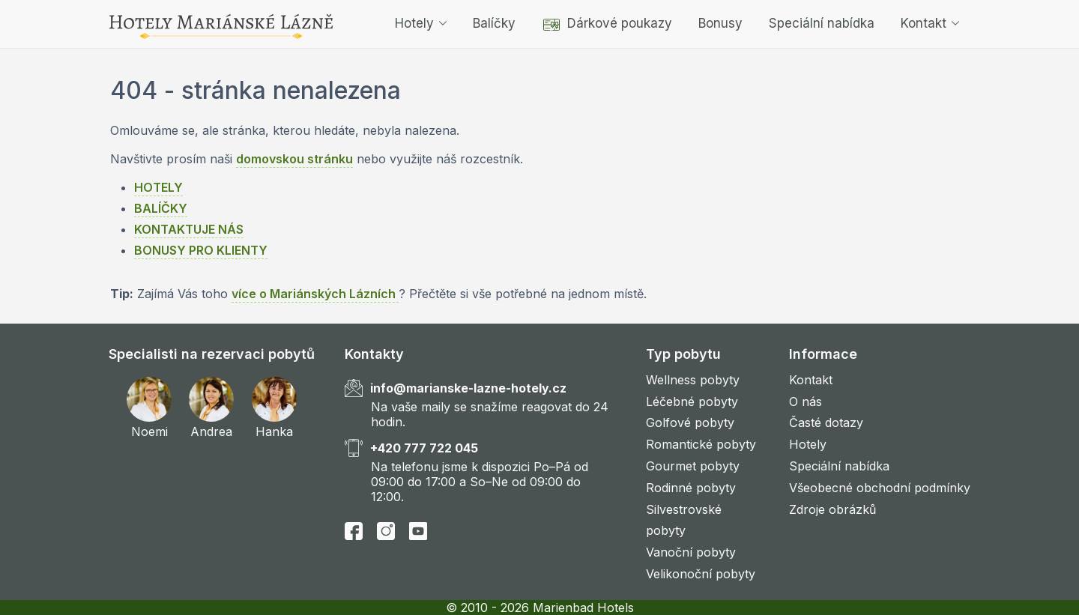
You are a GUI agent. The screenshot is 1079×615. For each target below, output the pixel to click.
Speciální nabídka (821, 23)
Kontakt (930, 23)
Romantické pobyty (701, 444)
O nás (805, 401)
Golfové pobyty (690, 422)
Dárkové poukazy (607, 23)
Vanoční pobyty (691, 552)
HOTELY (158, 187)
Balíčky (494, 23)
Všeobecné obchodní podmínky (879, 487)
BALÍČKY (160, 208)
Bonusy (720, 23)
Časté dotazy (826, 422)
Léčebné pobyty (692, 401)
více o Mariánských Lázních (315, 293)
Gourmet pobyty (693, 465)
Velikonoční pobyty (700, 573)
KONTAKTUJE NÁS (189, 229)
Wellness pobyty (693, 379)
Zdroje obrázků (832, 509)
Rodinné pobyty (691, 487)
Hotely (421, 23)
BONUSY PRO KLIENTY (201, 250)
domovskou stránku (294, 158)
